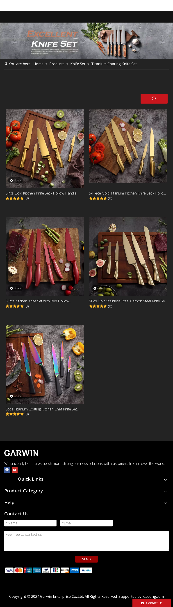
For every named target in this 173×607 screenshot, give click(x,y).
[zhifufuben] (48, 570)
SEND (86, 559)
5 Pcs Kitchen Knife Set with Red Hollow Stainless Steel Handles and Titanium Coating (41, 301)
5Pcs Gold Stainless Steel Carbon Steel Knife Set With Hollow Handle (127, 301)
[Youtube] (15, 470)
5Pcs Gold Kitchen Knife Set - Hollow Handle (41, 193)
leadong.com (153, 596)
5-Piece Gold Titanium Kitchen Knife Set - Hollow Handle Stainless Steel (127, 193)
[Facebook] (7, 470)
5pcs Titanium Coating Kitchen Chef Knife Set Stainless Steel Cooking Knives (41, 409)
